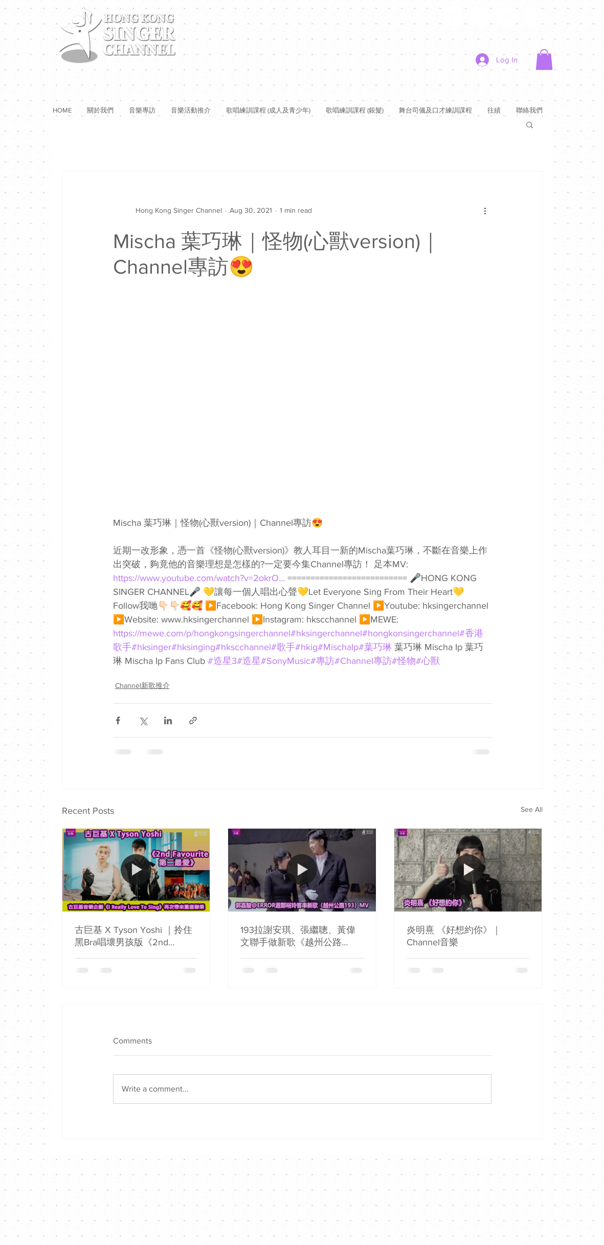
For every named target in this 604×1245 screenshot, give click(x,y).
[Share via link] (193, 720)
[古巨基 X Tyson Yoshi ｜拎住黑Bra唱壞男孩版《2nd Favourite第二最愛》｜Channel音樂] (136, 870)
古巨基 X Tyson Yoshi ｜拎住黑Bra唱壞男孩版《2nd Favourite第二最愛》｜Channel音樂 (133, 936)
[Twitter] (480, 17)
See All (532, 809)
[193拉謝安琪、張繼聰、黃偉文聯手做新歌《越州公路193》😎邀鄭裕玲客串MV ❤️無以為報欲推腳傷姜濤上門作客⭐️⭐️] (302, 870)
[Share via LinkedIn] (168, 720)
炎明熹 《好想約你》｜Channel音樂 (454, 936)
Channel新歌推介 (142, 685)
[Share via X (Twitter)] (143, 720)
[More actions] (485, 211)
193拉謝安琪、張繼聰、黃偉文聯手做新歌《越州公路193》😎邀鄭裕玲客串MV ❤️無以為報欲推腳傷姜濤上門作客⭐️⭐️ (300, 936)
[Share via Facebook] (118, 720)
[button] (544, 59)
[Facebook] (453, 17)
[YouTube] (507, 17)
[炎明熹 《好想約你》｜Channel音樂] (468, 870)
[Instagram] (534, 17)
